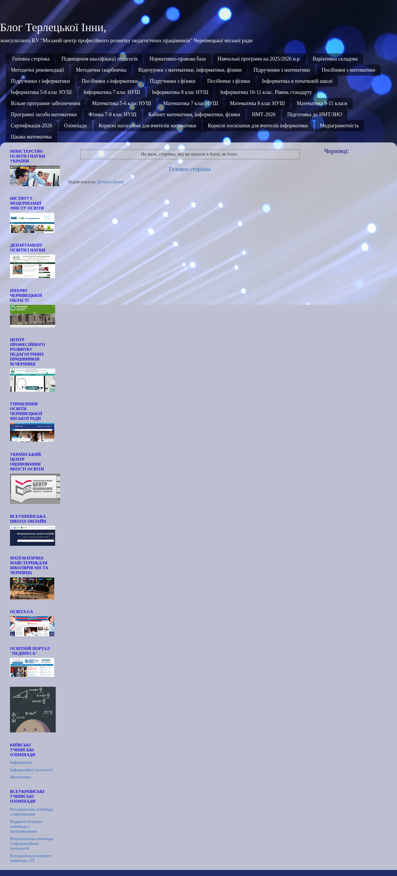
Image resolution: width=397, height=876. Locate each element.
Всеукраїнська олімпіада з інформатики (31, 811)
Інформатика (21, 762)
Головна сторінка (31, 59)
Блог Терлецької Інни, (53, 27)
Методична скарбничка (101, 70)
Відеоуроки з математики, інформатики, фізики (190, 70)
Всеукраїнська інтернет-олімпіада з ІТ (31, 858)
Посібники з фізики (228, 81)
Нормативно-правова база (177, 59)
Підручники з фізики (172, 81)
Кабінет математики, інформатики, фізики (194, 114)
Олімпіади (75, 125)
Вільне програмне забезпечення (45, 103)
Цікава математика (31, 137)
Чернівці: (336, 150)
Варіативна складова (335, 59)
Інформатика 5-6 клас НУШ (41, 92)
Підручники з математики (282, 70)
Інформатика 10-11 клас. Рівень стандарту (266, 92)
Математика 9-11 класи (322, 103)
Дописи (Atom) (110, 182)
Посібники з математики (348, 70)
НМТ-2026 (263, 114)
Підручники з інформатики (40, 81)
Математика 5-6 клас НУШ (121, 103)
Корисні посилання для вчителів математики (147, 125)
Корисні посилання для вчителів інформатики (258, 125)
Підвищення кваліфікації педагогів (99, 59)
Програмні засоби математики (44, 114)
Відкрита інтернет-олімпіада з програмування (26, 826)
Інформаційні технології (31, 770)
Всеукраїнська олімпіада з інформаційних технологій (31, 843)
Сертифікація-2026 (31, 125)
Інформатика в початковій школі (297, 81)
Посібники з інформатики (110, 81)
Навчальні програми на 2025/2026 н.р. (259, 59)
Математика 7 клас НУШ (190, 103)
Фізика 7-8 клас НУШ (113, 114)
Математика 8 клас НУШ (257, 103)
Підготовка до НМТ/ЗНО (314, 114)
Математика (20, 777)
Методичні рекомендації (37, 70)
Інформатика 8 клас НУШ (180, 92)
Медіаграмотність (339, 125)
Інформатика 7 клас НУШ (111, 92)
